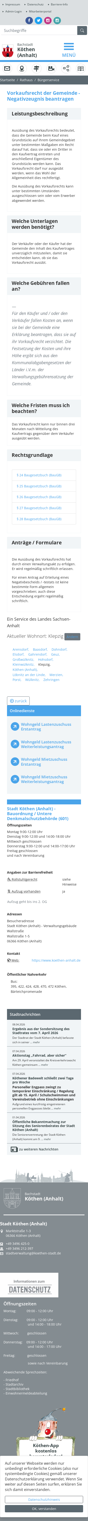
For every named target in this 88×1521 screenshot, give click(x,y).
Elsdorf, (19, 654)
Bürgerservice (48, 80)
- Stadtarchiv (13, 1384)
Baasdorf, (40, 649)
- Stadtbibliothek (16, 1389)
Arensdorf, (21, 649)
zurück (18, 700)
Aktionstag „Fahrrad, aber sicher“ (39, 1055)
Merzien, (56, 675)
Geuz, (55, 654)
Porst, (17, 679)
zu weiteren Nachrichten (38, 1149)
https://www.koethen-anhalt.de (56, 960)
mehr (36, 1042)
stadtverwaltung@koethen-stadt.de (33, 1253)
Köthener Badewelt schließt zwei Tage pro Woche (43, 1080)
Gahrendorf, (37, 654)
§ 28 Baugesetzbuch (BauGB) (39, 519)
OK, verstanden (44, 1508)
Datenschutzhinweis (44, 1499)
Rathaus (26, 80)
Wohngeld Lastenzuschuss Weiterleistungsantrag (46, 744)
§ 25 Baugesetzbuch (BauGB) (39, 486)
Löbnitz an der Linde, (29, 675)
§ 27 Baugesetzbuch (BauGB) (39, 508)
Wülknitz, (32, 679)
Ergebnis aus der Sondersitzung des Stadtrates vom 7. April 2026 (41, 1031)
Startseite (7, 80)
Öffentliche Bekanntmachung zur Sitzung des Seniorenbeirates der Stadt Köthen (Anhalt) (43, 1126)
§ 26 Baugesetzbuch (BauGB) (39, 497)
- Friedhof (11, 1380)
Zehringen (51, 679)
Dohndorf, (59, 649)
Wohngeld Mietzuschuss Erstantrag (44, 762)
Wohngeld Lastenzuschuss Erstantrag (46, 727)
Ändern (72, 636)
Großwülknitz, (23, 659)
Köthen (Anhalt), (25, 669)
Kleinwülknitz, (24, 664)
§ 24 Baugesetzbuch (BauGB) (39, 475)
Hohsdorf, (45, 659)
